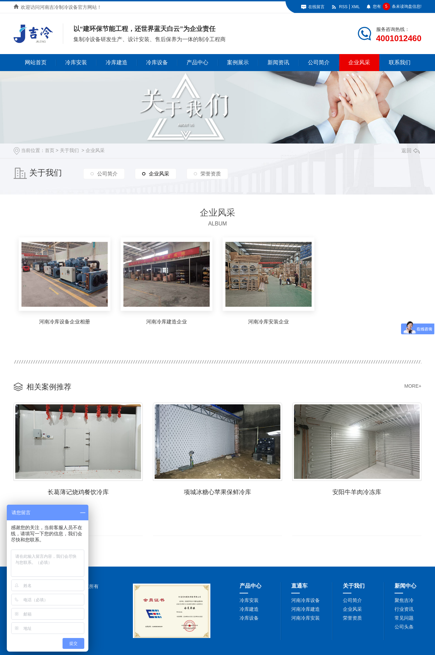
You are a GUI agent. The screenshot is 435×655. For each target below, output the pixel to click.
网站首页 (36, 62)
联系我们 (400, 62)
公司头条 (404, 626)
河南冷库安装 (305, 618)
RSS (343, 6)
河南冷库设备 (305, 600)
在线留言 (316, 6)
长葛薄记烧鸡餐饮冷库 (78, 492)
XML (355, 6)
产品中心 (197, 62)
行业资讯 (404, 609)
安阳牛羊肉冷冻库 (356, 492)
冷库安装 (76, 62)
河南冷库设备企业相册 (64, 321)
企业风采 (359, 62)
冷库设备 (157, 62)
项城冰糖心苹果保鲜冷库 (217, 492)
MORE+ (412, 386)
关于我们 (69, 150)
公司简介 (319, 62)
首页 (49, 150)
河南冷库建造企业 (166, 321)
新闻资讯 (278, 62)
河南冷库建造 (305, 609)
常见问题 (404, 618)
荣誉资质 (211, 174)
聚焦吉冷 (404, 600)
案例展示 (238, 62)
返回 (410, 150)
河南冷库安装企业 (268, 321)
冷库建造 (116, 62)
